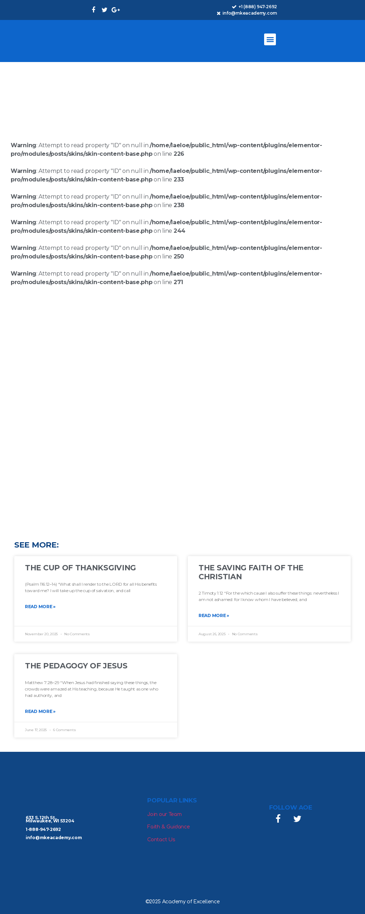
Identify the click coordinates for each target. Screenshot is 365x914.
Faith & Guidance (168, 827)
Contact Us (161, 839)
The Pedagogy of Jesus (76, 665)
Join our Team (164, 814)
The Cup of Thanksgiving (80, 567)
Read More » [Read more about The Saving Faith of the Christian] (214, 615)
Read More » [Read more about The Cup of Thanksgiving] (40, 606)
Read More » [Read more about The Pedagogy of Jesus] (40, 711)
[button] (270, 39)
